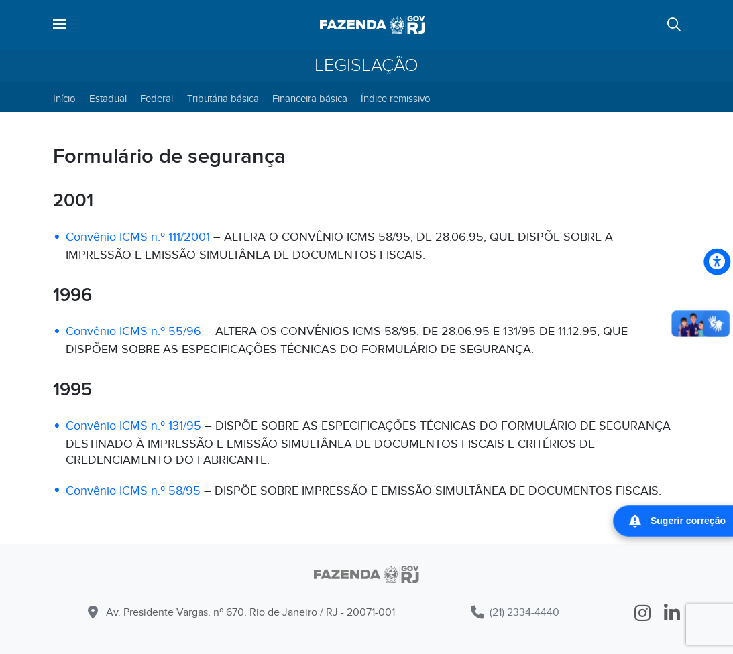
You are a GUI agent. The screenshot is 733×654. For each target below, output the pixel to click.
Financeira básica (309, 98)
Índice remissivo (396, 98)
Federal (156, 98)
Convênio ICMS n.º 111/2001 (138, 237)
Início (64, 98)
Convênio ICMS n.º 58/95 (133, 491)
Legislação (366, 65)
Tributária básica (223, 98)
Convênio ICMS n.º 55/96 (133, 331)
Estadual (108, 98)
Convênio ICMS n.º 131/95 (133, 426)
